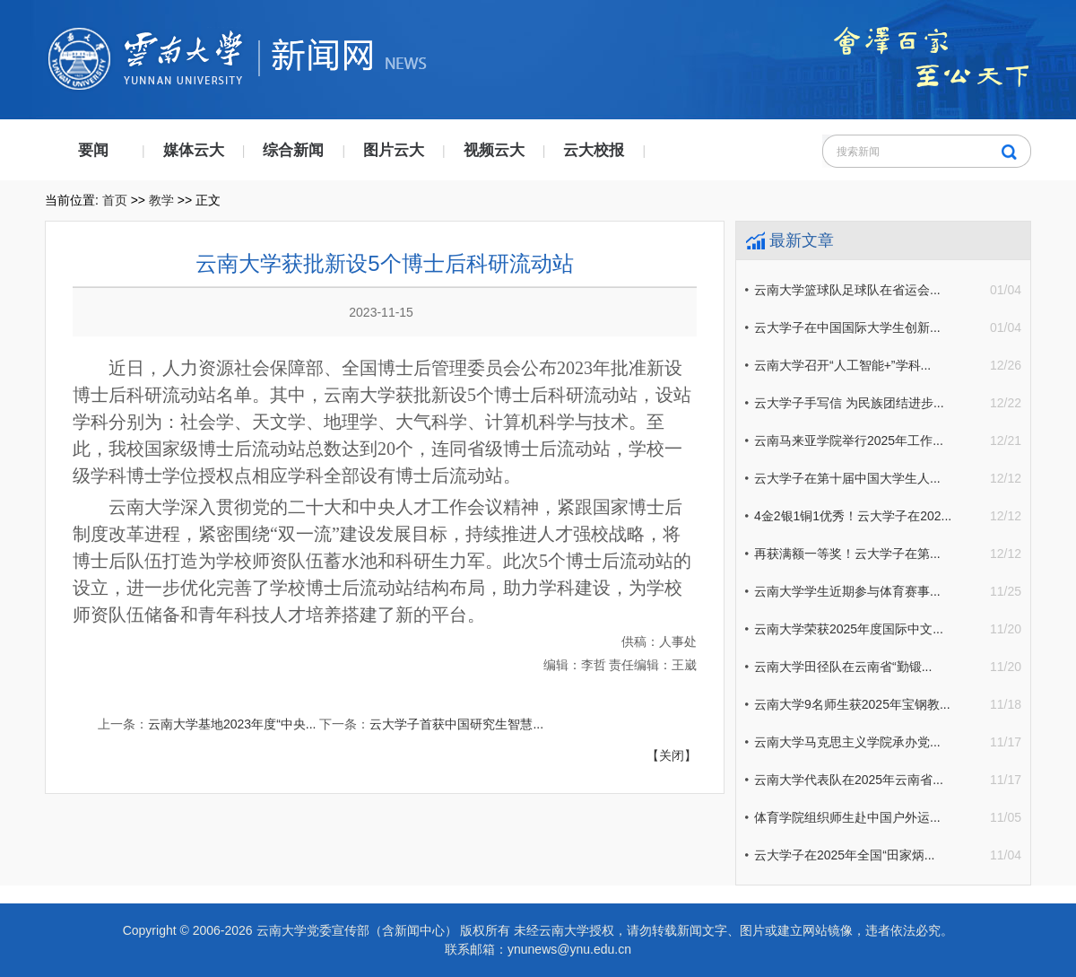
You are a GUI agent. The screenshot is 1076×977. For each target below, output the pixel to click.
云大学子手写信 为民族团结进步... (849, 403)
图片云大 (393, 150)
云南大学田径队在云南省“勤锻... (843, 666)
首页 (114, 200)
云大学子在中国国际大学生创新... (847, 327)
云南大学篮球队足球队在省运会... (847, 290)
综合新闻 (293, 150)
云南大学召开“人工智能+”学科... (842, 365)
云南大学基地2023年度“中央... (232, 724)
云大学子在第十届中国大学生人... (847, 478)
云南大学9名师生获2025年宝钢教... (852, 704)
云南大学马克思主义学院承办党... (847, 742)
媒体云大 (193, 150)
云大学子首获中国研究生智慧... (456, 724)
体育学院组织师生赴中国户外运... (847, 817)
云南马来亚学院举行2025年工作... (848, 440)
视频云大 (494, 150)
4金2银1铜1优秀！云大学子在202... (852, 516)
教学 (161, 200)
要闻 (93, 150)
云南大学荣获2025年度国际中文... (848, 629)
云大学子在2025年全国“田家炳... (844, 855)
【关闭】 (671, 755)
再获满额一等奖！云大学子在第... (847, 553)
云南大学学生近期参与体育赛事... (847, 591)
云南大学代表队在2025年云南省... (848, 779)
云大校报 (593, 150)
